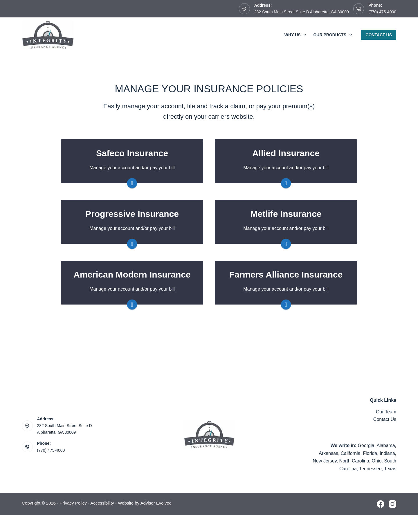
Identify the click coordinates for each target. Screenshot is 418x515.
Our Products (333, 34)
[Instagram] (392, 504)
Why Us (296, 34)
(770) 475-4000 (382, 12)
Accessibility (102, 502)
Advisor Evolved (156, 502)
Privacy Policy (73, 502)
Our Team (386, 411)
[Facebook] (380, 504)
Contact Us (378, 35)
